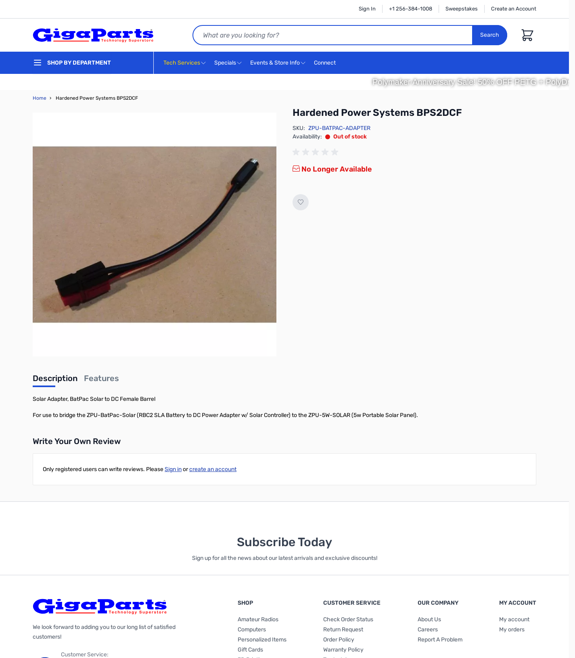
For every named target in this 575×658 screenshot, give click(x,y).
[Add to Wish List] (301, 202)
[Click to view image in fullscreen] (154, 234)
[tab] (55, 381)
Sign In (367, 9)
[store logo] (93, 35)
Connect (326, 63)
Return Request (343, 629)
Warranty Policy (343, 649)
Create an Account (513, 9)
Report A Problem (440, 639)
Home (39, 98)
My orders (512, 629)
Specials (225, 62)
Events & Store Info (275, 62)
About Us (429, 619)
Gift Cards (250, 649)
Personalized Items (262, 639)
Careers (428, 629)
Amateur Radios (258, 619)
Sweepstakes (461, 9)
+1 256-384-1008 (410, 9)
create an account (212, 469)
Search (489, 34)
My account (514, 619)
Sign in (173, 469)
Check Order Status (348, 619)
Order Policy (338, 639)
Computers (252, 629)
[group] (317, 152)
